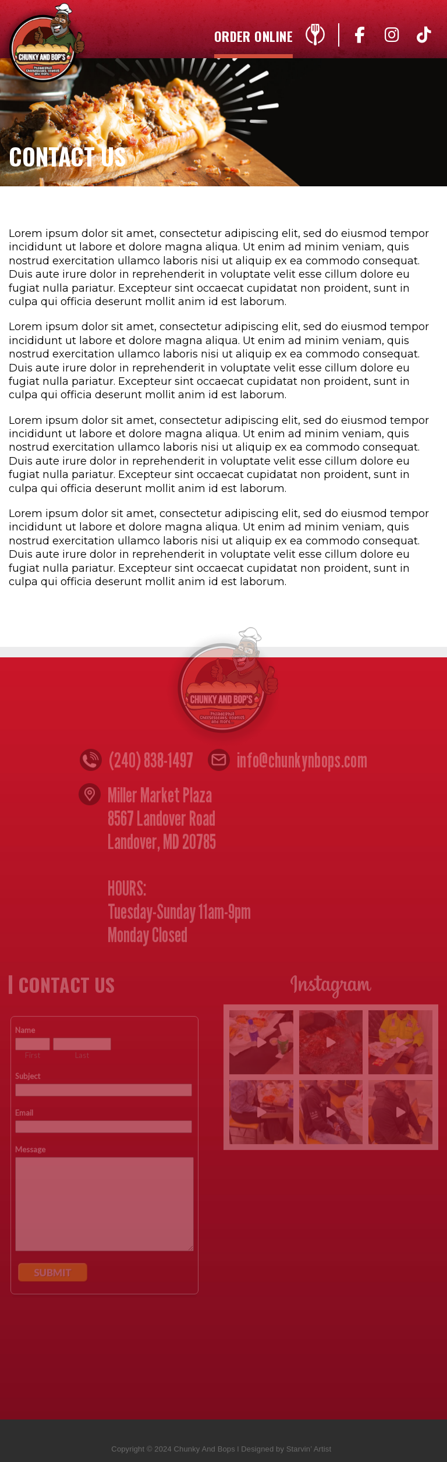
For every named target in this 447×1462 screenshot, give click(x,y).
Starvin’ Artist (308, 1451)
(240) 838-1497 (151, 762)
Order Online (253, 37)
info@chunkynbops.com (302, 762)
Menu (314, 37)
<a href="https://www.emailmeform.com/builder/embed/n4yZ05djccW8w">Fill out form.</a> (104, 1202)
